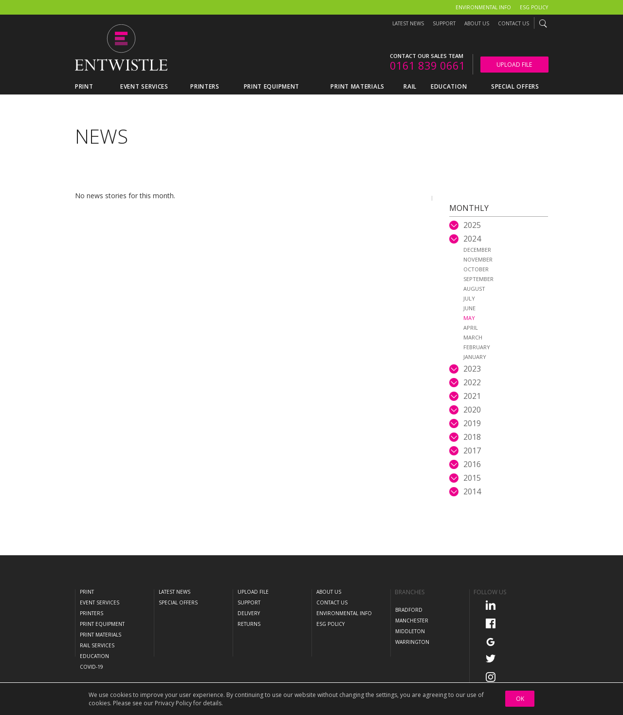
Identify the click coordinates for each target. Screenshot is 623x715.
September (478, 278)
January (474, 356)
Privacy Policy (173, 703)
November (478, 259)
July (469, 298)
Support (444, 23)
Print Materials (100, 634)
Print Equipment (102, 624)
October (476, 269)
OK (520, 699)
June (469, 308)
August (474, 288)
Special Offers (178, 602)
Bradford (408, 609)
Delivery (249, 613)
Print (87, 591)
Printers (91, 613)
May (469, 317)
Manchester (411, 620)
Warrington (412, 642)
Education (94, 656)
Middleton (410, 631)
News (101, 136)
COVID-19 (91, 666)
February (476, 347)
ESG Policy (534, 7)
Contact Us (513, 23)
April (470, 327)
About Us (476, 23)
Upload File (514, 64)
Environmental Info (483, 7)
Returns (249, 624)
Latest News (408, 23)
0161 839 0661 (427, 65)
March (472, 337)
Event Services (99, 602)
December (477, 249)
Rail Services (97, 645)
